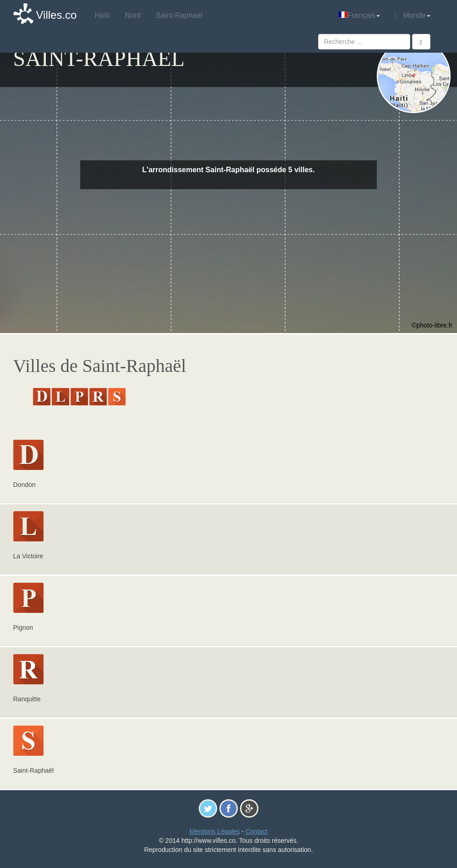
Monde (412, 15)
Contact (256, 831)
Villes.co (56, 15)
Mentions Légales (214, 831)
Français (359, 15)
